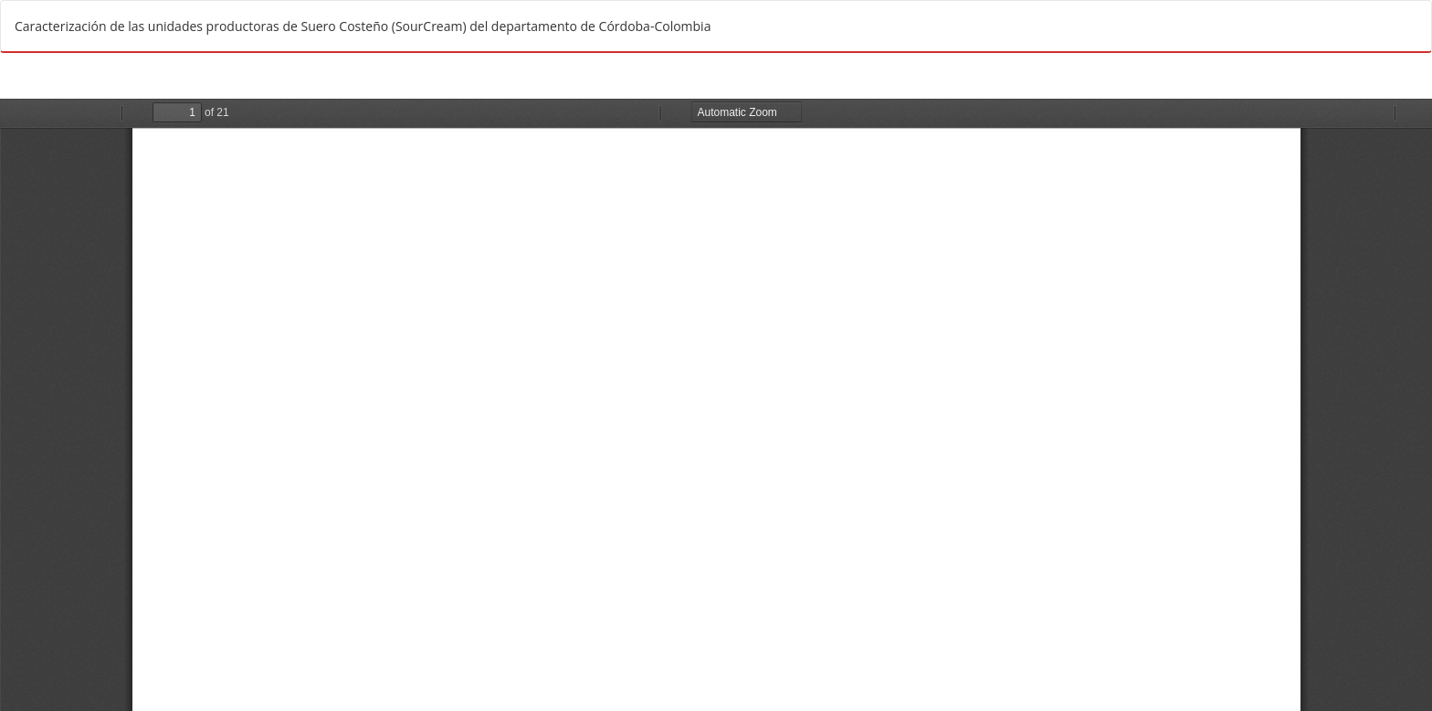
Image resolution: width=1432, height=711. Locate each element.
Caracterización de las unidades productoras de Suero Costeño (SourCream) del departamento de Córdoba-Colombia (363, 26)
